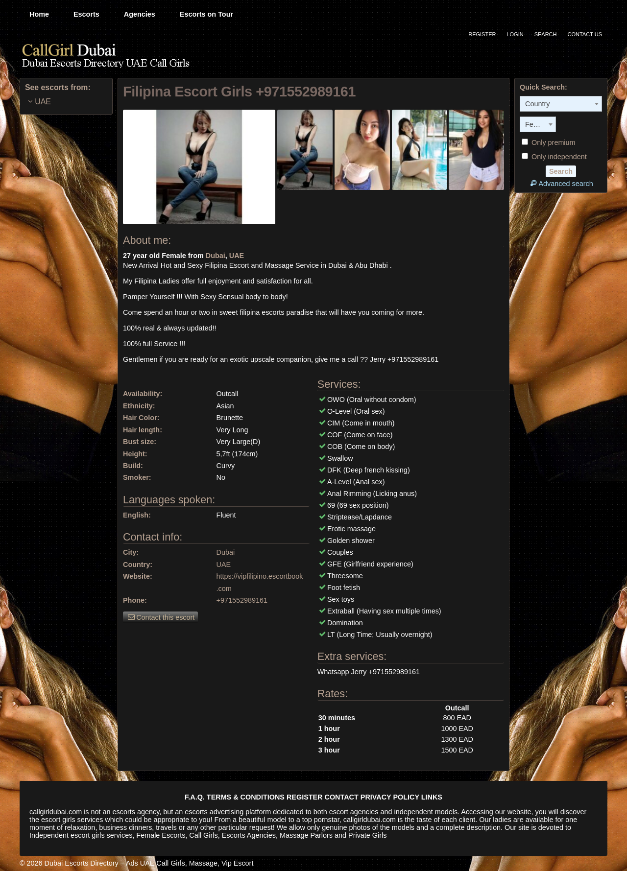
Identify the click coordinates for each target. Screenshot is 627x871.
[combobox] (561, 104)
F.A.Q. (195, 797)
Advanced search (561, 183)
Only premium (549, 142)
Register (482, 34)
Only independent (554, 157)
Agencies (139, 14)
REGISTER (305, 797)
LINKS (431, 797)
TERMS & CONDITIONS (246, 797)
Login (514, 34)
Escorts (86, 14)
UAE (236, 255)
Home (39, 14)
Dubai (215, 255)
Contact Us (585, 34)
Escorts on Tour (206, 14)
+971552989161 (242, 600)
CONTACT (342, 797)
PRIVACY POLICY (390, 797)
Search (545, 34)
